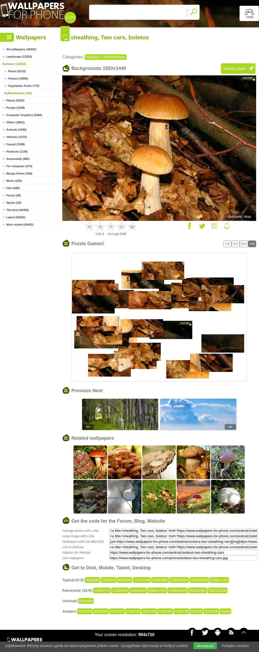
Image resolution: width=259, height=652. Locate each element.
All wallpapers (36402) (21, 49)
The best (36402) (17, 210)
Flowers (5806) (18, 78)
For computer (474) (19, 166)
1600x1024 (157, 590)
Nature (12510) (16, 63)
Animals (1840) (16, 129)
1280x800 (120, 590)
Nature (92, 57)
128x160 (165, 611)
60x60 (225, 611)
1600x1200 (219, 580)
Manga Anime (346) (19, 173)
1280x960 (160, 580)
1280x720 (102, 590)
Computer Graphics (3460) (24, 115)
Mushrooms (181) (20, 93)
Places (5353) (15, 100)
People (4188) (15, 107)
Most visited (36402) (20, 224)
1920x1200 (218, 590)
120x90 (196, 611)
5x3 (243, 244)
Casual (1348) (15, 144)
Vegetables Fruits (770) (23, 85)
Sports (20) (13, 202)
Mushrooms (114, 57)
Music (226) (14, 180)
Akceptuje (204, 645)
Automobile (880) (17, 158)
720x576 (109, 580)
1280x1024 (179, 580)
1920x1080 (198, 590)
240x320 (117, 611)
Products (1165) (17, 151)
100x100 (211, 611)
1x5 (227, 244)
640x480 (92, 580)
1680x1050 (177, 590)
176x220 (133, 611)
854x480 (86, 601)
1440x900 (138, 590)
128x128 (181, 611)
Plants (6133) (17, 71)
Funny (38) (13, 195)
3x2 (235, 244)
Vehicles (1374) (16, 136)
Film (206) (13, 188)
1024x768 (142, 580)
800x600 (125, 580)
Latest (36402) (15, 217)
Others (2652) (15, 122)
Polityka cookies (235, 645)
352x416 (85, 611)
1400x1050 (199, 580)
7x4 (252, 244)
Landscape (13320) (19, 56)
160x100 (149, 611)
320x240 (101, 611)
